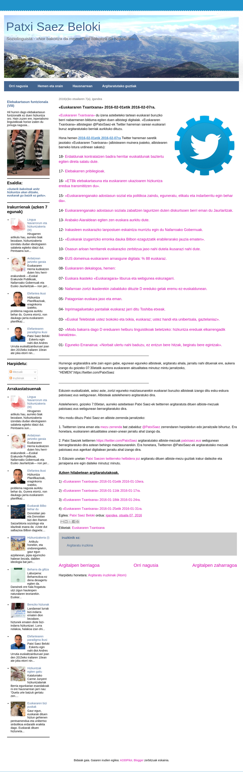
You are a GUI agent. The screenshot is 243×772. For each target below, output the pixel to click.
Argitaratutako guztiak (119, 86)
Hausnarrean (83, 86)
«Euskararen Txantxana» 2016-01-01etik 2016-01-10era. (103, 481)
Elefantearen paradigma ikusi (37, 330)
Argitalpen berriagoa (79, 565)
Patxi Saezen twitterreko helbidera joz (113, 458)
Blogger (138, 760)
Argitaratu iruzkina (80, 545)
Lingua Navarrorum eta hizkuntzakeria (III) (37, 224)
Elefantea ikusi (36, 293)
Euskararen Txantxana (88, 527)
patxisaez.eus (191, 440)
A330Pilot (126, 760)
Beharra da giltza (38, 569)
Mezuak (16, 372)
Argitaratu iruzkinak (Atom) (107, 575)
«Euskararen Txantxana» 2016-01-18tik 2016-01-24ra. (102, 499)
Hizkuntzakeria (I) (38, 537)
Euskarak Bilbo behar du (36, 507)
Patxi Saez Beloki (53, 26)
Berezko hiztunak (38, 604)
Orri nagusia (18, 86)
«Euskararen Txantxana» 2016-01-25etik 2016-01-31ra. (103, 508)
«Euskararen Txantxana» (77, 115)
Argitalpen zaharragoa (214, 565)
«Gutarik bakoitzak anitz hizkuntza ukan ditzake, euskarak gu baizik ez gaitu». (26, 192)
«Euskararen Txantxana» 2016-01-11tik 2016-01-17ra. (102, 490)
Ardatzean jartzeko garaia (36, 260)
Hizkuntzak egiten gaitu (34, 670)
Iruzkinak (17, 378)
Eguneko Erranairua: (82, 345)
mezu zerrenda (111, 427)
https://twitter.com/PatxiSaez (116, 440)
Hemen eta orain (50, 86)
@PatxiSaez (151, 427)
